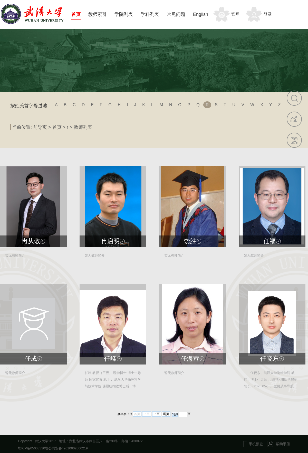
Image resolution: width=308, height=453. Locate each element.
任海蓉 (190, 358)
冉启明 (110, 241)
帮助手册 (283, 444)
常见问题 (176, 14)
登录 (268, 14)
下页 (156, 414)
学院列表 (123, 14)
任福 (269, 241)
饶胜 (190, 241)
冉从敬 (31, 241)
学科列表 (150, 14)
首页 (76, 14)
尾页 (166, 414)
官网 (235, 14)
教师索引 (97, 14)
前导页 (40, 127)
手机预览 (256, 444)
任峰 (110, 358)
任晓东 (269, 358)
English (200, 14)
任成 (31, 358)
